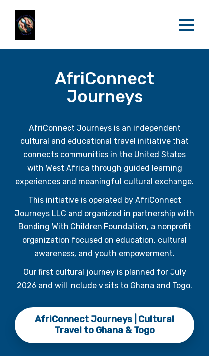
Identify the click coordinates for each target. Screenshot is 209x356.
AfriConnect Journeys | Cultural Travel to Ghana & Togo (104, 325)
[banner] (92, 24)
